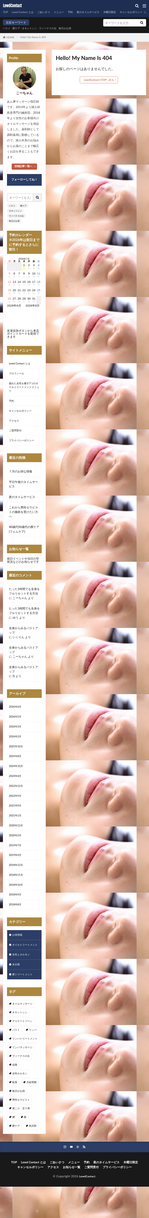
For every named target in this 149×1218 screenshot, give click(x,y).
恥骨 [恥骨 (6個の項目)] (14, 1109)
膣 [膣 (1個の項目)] (25, 1144)
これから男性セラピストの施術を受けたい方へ (23, 518)
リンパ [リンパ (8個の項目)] (32, 1057)
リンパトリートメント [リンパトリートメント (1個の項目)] (24, 1066)
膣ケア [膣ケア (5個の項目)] (16, 1153)
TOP (6, 12)
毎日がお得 (73, 28)
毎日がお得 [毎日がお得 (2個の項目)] (18, 1118)
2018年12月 (17, 882)
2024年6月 (16, 787)
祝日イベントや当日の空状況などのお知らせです (23, 566)
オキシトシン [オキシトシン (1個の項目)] (19, 1040)
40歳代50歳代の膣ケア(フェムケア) (24, 536)
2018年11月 (17, 892)
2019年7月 (16, 861)
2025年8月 (16, 766)
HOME (10, 37)
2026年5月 (16, 724)
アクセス (15, 425)
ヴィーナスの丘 (54, 28)
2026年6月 (16, 713)
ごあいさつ (49, 12)
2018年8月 (16, 924)
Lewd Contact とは (25, 12)
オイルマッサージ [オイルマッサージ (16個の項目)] (22, 1031)
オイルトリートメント (23, 968)
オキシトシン (33, 28)
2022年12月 (17, 797)
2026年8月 (33, 305)
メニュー (66, 12)
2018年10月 (17, 903)
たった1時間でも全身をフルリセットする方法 (24, 598)
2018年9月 (16, 913)
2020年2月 (16, 850)
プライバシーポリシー (23, 446)
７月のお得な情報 (20, 477)
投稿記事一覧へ (23, 166)
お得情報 (18, 955)
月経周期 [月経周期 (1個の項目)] (31, 1109)
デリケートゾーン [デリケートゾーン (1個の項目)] (22, 1048)
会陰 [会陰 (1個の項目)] (14, 1092)
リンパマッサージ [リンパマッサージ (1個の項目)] (22, 1074)
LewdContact (12, 6)
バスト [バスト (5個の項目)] (16, 1057)
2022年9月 (16, 808)
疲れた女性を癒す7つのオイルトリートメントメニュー (24, 389)
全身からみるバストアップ (23, 637)
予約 (78, 12)
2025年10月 (17, 755)
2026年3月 (16, 734)
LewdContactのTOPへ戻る (99, 79)
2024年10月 (17, 776)
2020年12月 (17, 840)
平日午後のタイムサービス (23, 490)
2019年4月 (16, 871)
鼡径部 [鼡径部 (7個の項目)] (32, 1153)
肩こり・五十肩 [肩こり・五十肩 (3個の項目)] (21, 1136)
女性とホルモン (22, 980)
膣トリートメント (24, 1001)
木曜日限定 (122, 12)
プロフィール (17, 374)
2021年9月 (16, 819)
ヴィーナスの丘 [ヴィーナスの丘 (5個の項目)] (21, 1083)
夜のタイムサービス (98, 12)
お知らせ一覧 (71, 1195)
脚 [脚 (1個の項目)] (13, 1144)
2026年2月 (16, 745)
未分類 (16, 991)
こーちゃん (20, 604)
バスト (7, 28)
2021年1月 (16, 829)
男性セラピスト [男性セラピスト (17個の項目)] (21, 1127)
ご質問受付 (16, 436)
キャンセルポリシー (22, 415)
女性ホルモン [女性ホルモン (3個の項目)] (19, 1101)
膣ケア (18, 28)
